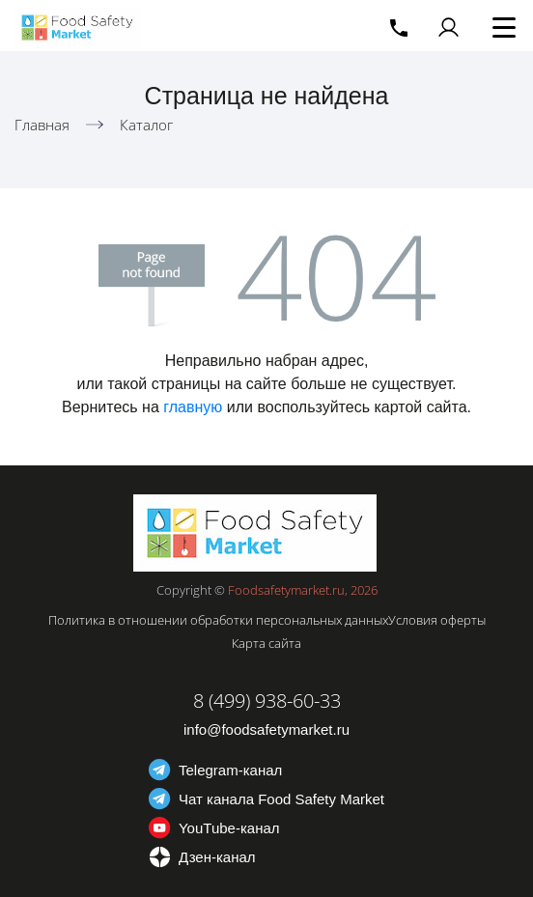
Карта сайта (266, 643)
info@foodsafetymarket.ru (266, 729)
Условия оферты (437, 620)
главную (192, 407)
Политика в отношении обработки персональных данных (218, 620)
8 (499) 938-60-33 (267, 700)
